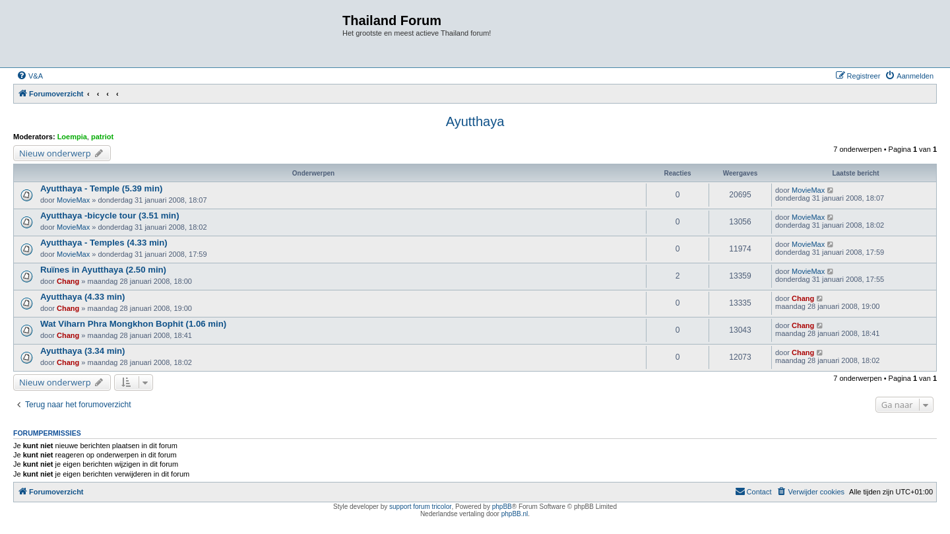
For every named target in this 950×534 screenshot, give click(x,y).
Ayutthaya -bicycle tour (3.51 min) (109, 215)
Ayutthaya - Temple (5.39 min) (101, 188)
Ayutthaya (475, 121)
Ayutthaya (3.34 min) (82, 351)
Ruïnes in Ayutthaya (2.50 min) (103, 270)
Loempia (72, 137)
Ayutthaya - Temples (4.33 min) (104, 243)
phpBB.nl (514, 513)
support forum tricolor (420, 506)
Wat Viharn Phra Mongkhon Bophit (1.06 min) (133, 324)
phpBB (502, 506)
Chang (68, 281)
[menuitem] (29, 76)
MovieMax (73, 200)
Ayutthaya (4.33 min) (82, 297)
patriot (102, 137)
